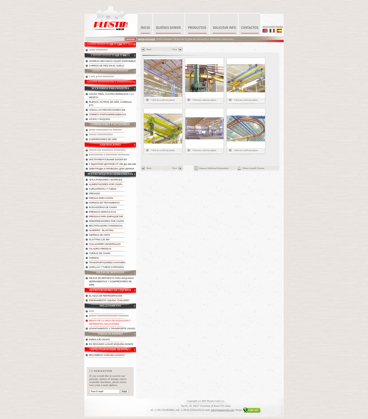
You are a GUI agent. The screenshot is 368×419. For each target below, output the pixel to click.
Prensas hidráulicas (102, 212)
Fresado (94, 193)
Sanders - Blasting (101, 230)
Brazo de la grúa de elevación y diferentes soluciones (204, 38)
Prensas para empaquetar (106, 216)
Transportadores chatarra (107, 262)
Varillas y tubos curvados (106, 267)
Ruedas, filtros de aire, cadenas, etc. (110, 104)
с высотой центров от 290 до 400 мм (112, 164)
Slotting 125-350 (99, 239)
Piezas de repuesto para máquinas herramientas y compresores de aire (111, 281)
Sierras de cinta (99, 235)
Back (149, 49)
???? (91, 311)
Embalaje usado (99, 339)
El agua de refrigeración (105, 296)
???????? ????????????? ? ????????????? (110, 82)
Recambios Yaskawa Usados (107, 355)
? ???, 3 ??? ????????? (101, 76)
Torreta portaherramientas (107, 114)
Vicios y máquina (99, 119)
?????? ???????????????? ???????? (109, 316)
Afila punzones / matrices (105, 179)
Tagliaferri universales (105, 244)
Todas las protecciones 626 (107, 110)
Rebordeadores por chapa (106, 221)
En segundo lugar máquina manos (111, 344)
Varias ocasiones (110, 333)
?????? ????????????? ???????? (110, 71)
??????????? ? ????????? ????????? (109, 155)
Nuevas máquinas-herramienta (110, 174)
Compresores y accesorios (110, 124)
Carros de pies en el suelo (106, 65)
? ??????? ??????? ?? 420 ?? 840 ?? (110, 55)
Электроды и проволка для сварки (111, 168)
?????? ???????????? (101, 134)
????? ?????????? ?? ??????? (105, 130)
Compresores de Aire (103, 139)
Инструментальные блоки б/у (108, 159)
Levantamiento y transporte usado (112, 328)
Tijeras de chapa (100, 253)
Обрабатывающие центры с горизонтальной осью (110, 351)
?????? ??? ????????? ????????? (107, 150)
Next (174, 49)
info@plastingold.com (222, 410)
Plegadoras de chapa (103, 207)
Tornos (94, 258)
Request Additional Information (213, 168)
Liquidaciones (110, 144)
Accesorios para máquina (110, 88)
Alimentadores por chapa (105, 184)
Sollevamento (164, 38)
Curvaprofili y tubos (102, 189)
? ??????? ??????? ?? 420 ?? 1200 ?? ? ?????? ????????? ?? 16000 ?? (110, 46)
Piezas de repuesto (110, 272)
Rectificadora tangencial (106, 225)
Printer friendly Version (253, 168)
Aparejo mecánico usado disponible (112, 61)
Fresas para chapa (101, 198)
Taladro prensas (100, 248)
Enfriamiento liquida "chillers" (109, 300)
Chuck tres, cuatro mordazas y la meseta (111, 96)
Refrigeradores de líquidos (110, 290)
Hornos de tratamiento (104, 202)
